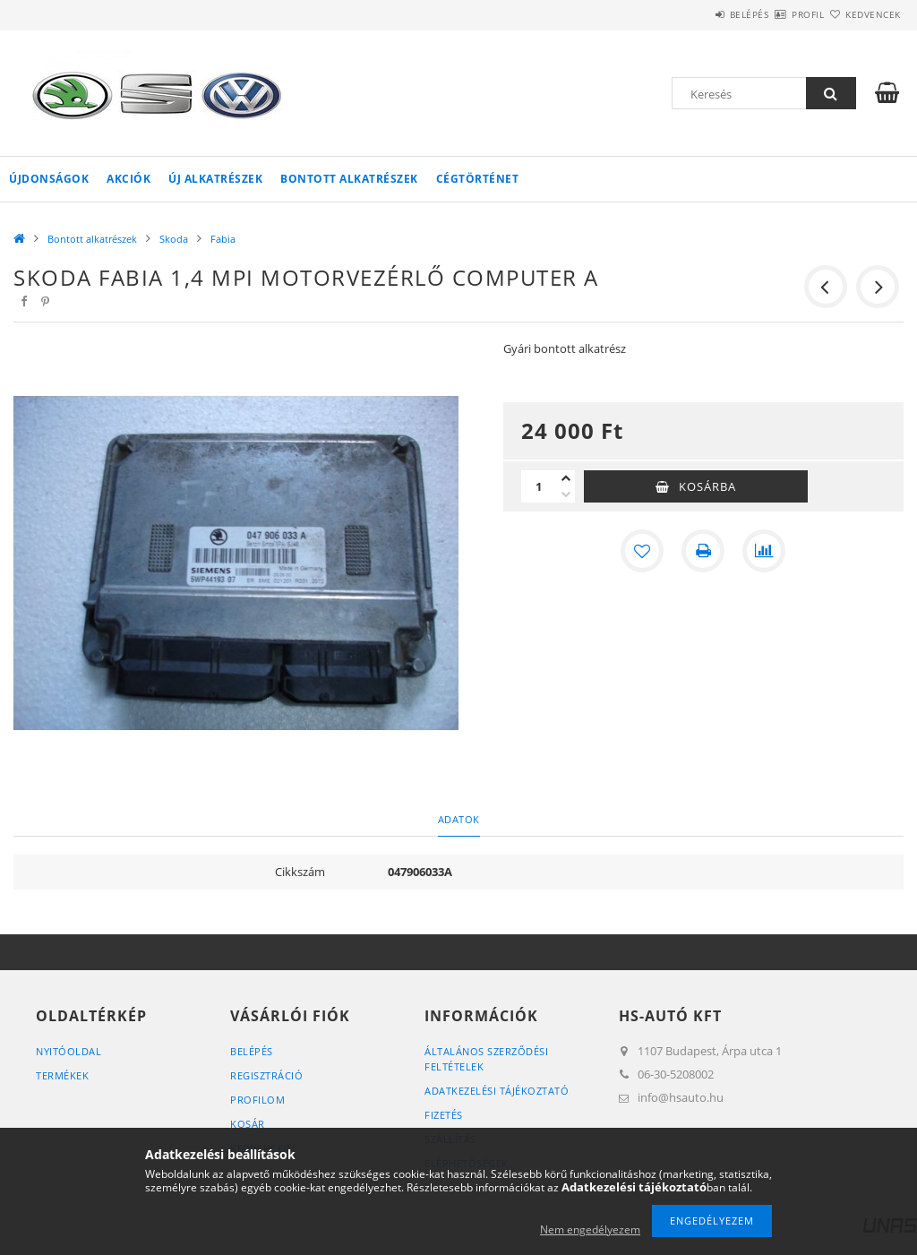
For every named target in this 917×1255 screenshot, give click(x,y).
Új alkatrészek (215, 178)
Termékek (62, 1075)
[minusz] (566, 494)
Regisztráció (266, 1075)
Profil (776, 14)
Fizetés (443, 1115)
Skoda (173, 238)
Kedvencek (862, 14)
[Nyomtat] (702, 550)
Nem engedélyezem (590, 1229)
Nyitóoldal (68, 1051)
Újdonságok (49, 178)
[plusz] (566, 478)
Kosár (247, 1123)
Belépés (696, 14)
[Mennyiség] (539, 486)
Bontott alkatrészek (349, 178)
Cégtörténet (477, 178)
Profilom (257, 1099)
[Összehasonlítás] (763, 550)
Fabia (223, 238)
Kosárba (707, 486)
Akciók (128, 178)
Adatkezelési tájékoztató (496, 1090)
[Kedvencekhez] (642, 550)
